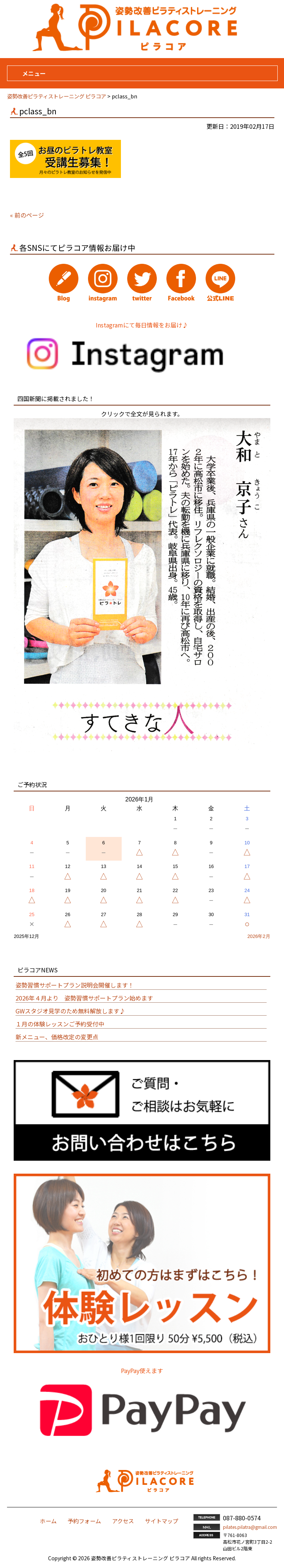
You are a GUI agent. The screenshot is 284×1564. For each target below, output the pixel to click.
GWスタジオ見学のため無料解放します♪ (70, 1010)
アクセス (123, 1521)
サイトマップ (161, 1521)
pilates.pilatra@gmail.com (250, 1527)
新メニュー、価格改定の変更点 (57, 1036)
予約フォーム (84, 1521)
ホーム (48, 1521)
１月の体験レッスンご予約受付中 (60, 1023)
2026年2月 (258, 936)
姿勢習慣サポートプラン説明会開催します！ (75, 985)
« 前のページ (27, 215)
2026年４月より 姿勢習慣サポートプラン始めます (84, 997)
